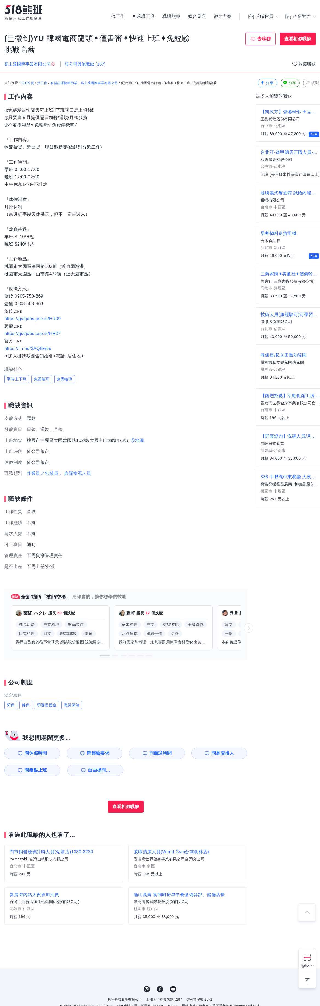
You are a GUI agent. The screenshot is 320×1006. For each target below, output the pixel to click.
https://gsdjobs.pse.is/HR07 (32, 333)
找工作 (118, 16)
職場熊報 (171, 16)
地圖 (139, 440)
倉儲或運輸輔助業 (64, 83)
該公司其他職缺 (85, 64)
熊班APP (307, 966)
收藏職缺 (307, 64)
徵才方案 (223, 16)
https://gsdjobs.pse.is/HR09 (32, 318)
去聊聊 (264, 38)
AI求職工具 (143, 16)
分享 (267, 83)
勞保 (11, 705)
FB (160, 989)
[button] (105, 655)
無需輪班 (65, 379)
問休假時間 (36, 753)
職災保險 (72, 705)
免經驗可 (42, 379)
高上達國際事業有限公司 (99, 83)
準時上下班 (17, 379)
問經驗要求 (98, 753)
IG (147, 989)
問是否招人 (223, 753)
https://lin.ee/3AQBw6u (28, 348)
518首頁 (27, 83)
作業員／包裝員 (42, 473)
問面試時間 (160, 753)
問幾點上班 (36, 770)
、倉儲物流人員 (75, 473)
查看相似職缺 (297, 38)
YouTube (173, 989)
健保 (26, 705)
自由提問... (99, 770)
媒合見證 (197, 16)
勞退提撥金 (47, 705)
